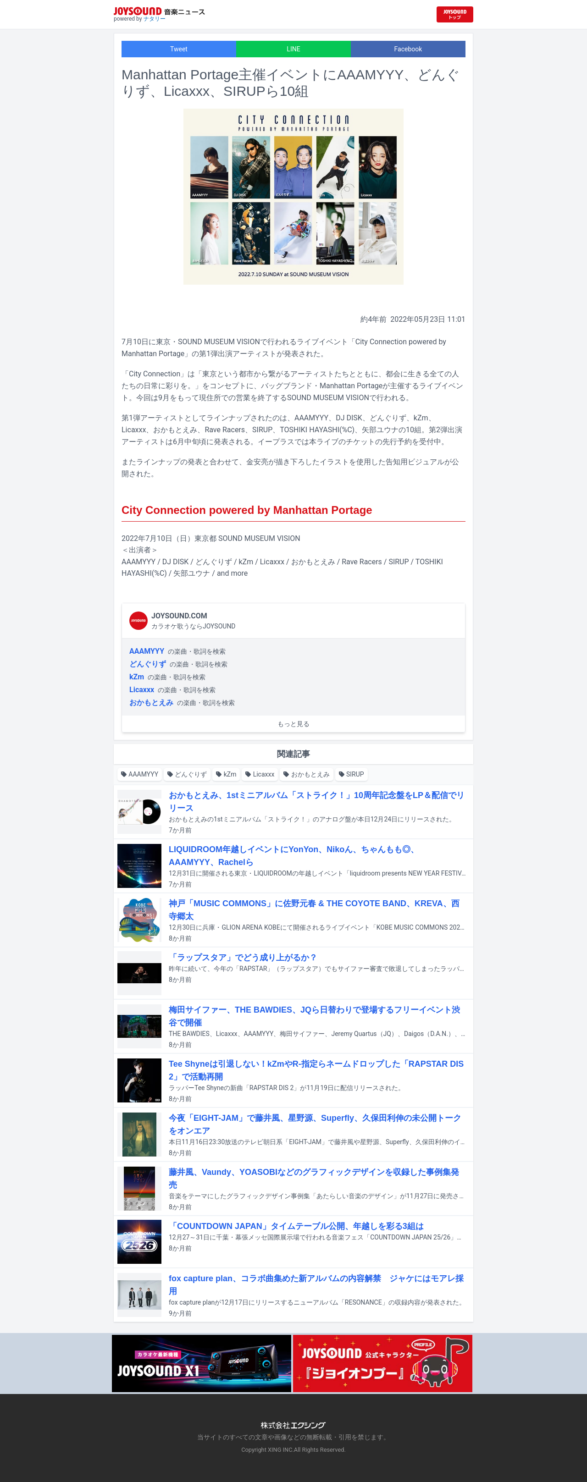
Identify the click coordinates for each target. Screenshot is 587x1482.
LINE (293, 49)
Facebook (408, 49)
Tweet (179, 49)
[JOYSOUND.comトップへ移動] (455, 14)
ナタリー (155, 19)
